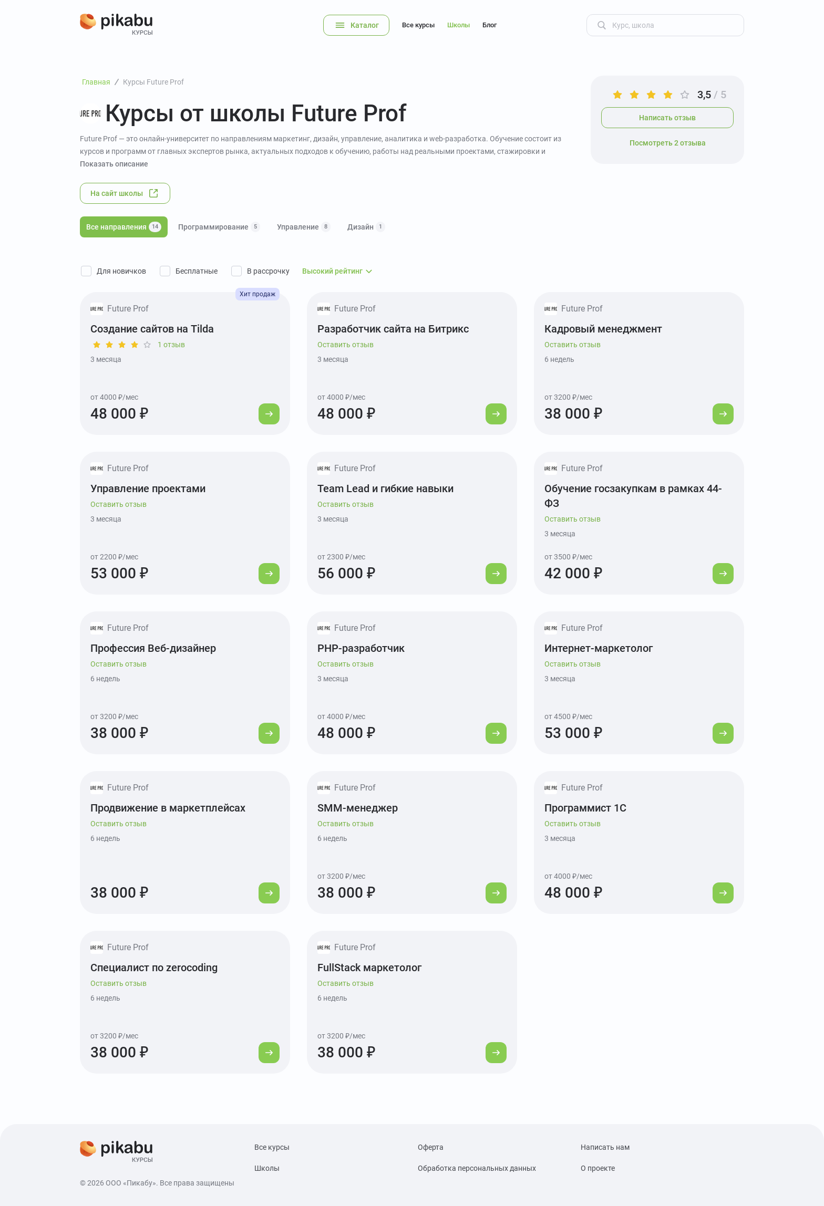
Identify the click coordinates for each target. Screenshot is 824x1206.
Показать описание (114, 164)
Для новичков (121, 271)
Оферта (431, 1147)
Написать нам (605, 1147)
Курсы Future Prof (153, 82)
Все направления (123, 227)
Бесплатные (197, 271)
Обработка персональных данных (477, 1168)
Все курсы (418, 25)
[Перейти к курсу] (269, 413)
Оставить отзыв (345, 344)
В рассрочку (268, 271)
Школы (458, 25)
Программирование (219, 227)
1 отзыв (171, 344)
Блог (489, 25)
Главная (96, 82)
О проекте (598, 1168)
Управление (304, 227)
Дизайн (366, 227)
